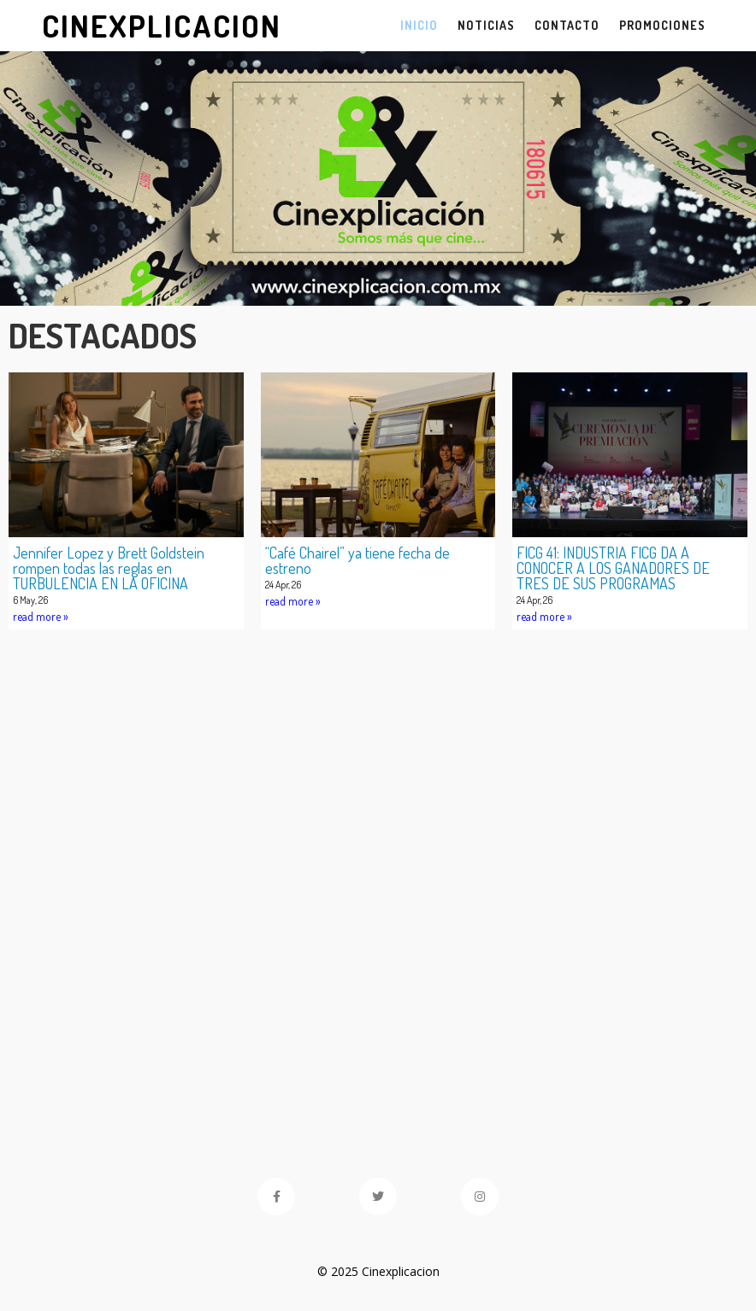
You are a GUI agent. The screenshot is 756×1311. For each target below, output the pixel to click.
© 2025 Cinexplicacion (378, 1271)
